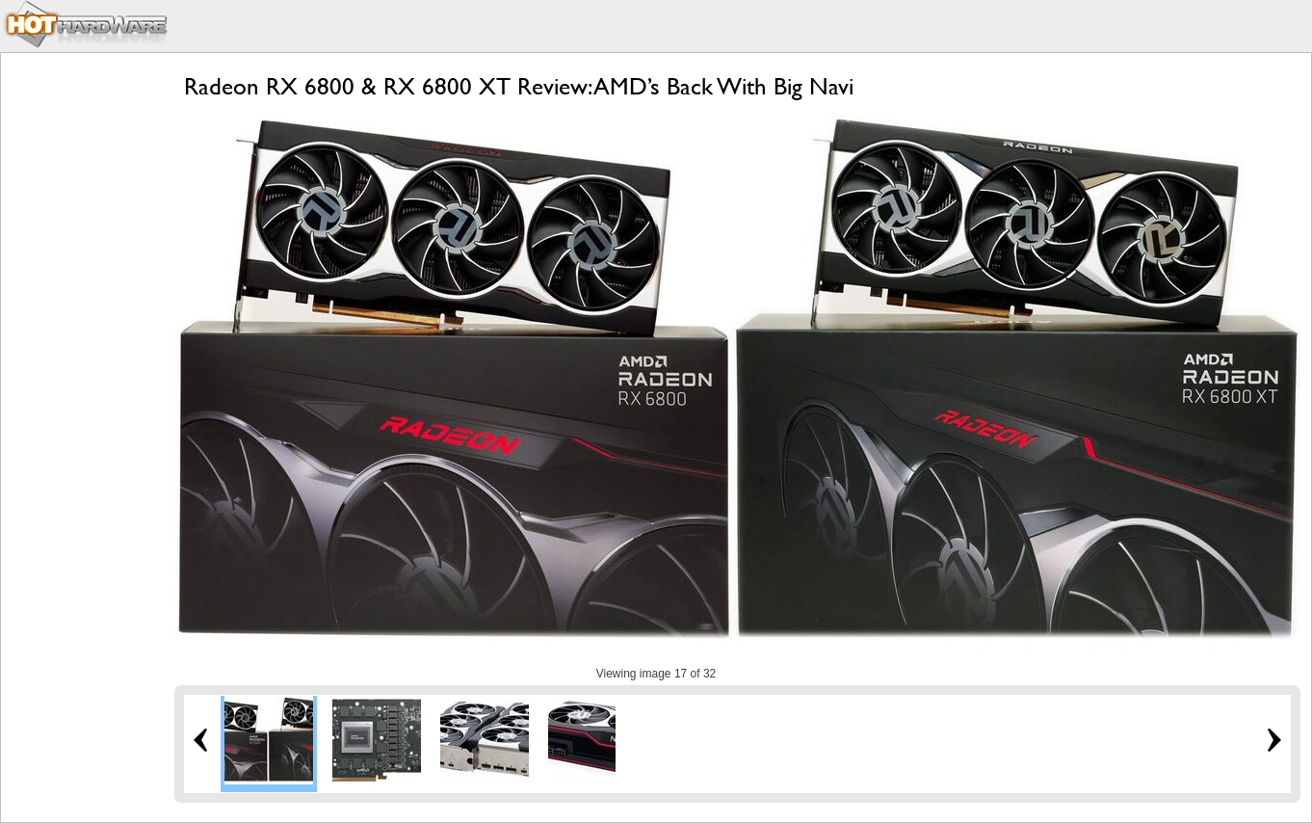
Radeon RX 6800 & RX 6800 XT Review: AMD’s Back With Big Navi (518, 86)
